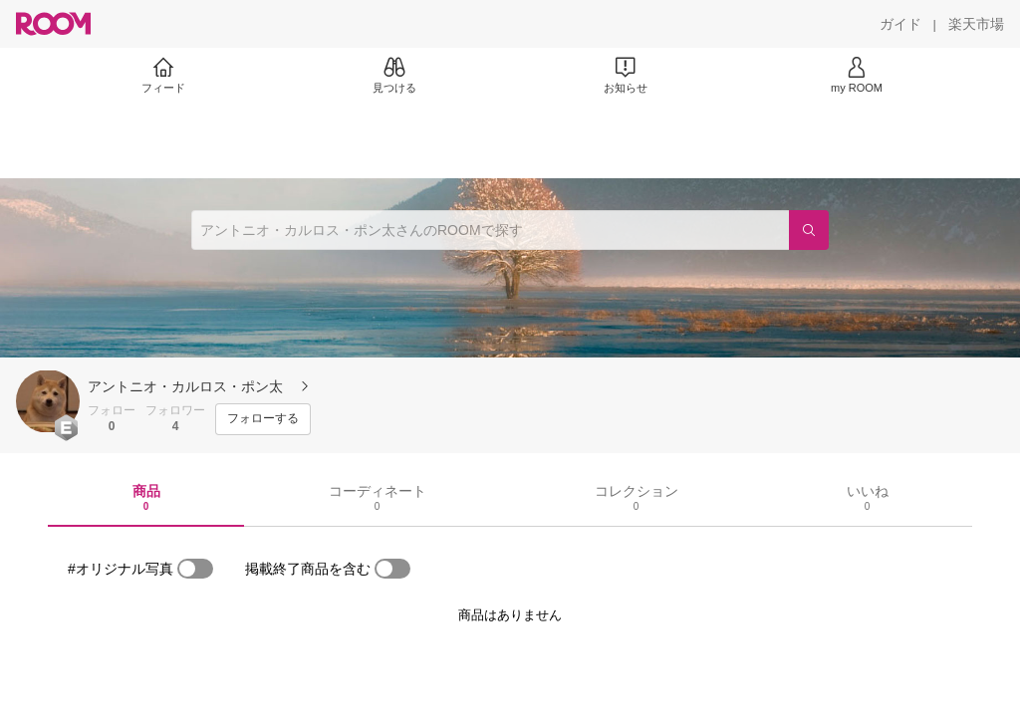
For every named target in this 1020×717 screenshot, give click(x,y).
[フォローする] (263, 419)
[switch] (195, 569)
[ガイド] (900, 24)
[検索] (809, 230)
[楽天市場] (976, 24)
